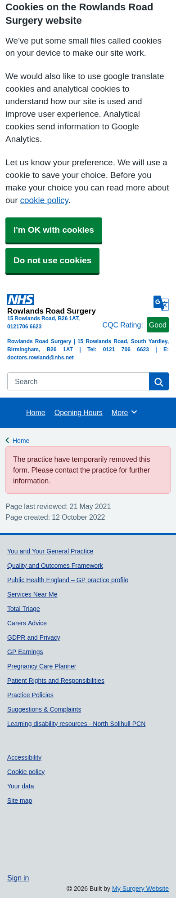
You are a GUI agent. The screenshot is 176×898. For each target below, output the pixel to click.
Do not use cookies (52, 260)
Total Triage (23, 609)
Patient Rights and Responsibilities (55, 680)
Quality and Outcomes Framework (55, 565)
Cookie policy (26, 772)
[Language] (161, 303)
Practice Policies (30, 695)
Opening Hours (78, 412)
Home (35, 412)
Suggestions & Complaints (44, 709)
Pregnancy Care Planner (42, 666)
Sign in (18, 877)
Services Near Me (32, 594)
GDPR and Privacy (33, 637)
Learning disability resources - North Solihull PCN (76, 724)
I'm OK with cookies (54, 230)
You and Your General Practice (50, 551)
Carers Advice (27, 623)
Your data (20, 786)
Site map (19, 800)
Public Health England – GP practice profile (67, 580)
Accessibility (24, 757)
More (125, 412)
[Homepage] (53, 304)
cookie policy (44, 200)
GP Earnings (25, 652)
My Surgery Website (140, 888)
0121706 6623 (24, 326)
